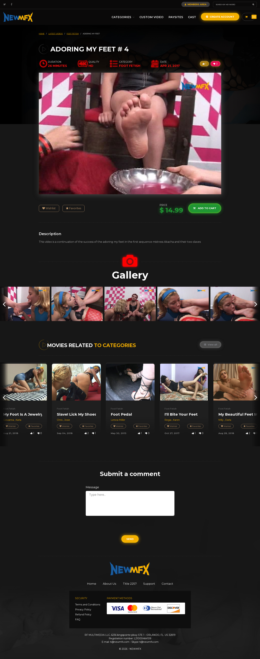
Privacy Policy (83, 609)
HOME (41, 34)
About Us (109, 583)
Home (91, 583)
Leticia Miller (118, 419)
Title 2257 (130, 583)
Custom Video (151, 17)
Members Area (195, 4)
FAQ (77, 619)
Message (92, 487)
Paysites (175, 17)
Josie (67, 419)
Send (130, 539)
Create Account (220, 16)
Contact (167, 583)
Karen (176, 419)
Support (149, 583)
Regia (168, 419)
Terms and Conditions (87, 604)
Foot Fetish (9, 408)
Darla (228, 419)
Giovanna (9, 419)
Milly (221, 419)
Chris (60, 419)
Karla (18, 419)
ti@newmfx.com (119, 641)
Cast (192, 17)
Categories (123, 17)
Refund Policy (83, 614)
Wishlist (49, 208)
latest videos (55, 34)
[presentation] (4, 304)
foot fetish (73, 34)
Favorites (73, 208)
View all (210, 344)
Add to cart (204, 208)
